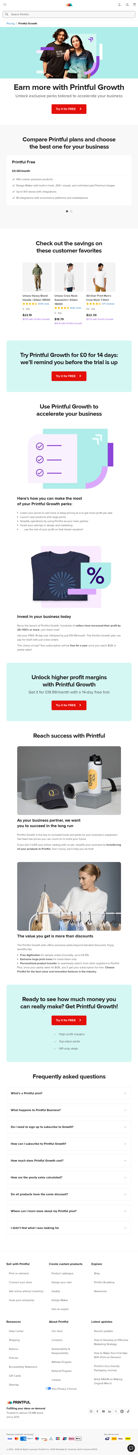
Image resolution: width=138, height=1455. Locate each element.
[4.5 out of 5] (37, 304)
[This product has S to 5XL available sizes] (37, 309)
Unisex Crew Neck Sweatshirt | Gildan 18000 (66, 300)
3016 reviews (45, 303)
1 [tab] (67, 211)
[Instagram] (91, 1411)
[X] (116, 1411)
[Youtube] (103, 1411)
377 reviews (108, 303)
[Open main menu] (4, 4)
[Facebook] (97, 1411)
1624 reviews (77, 308)
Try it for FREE (69, 109)
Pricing (11, 23)
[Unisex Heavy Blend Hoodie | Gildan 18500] (37, 277)
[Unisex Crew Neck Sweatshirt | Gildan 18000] (69, 277)
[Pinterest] (122, 1411)
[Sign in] (119, 4)
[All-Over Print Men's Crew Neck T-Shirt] (100, 277)
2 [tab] (71, 211)
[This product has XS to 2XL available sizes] (100, 309)
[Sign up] (127, 4)
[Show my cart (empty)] (135, 4)
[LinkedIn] (109, 1411)
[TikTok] (128, 1411)
